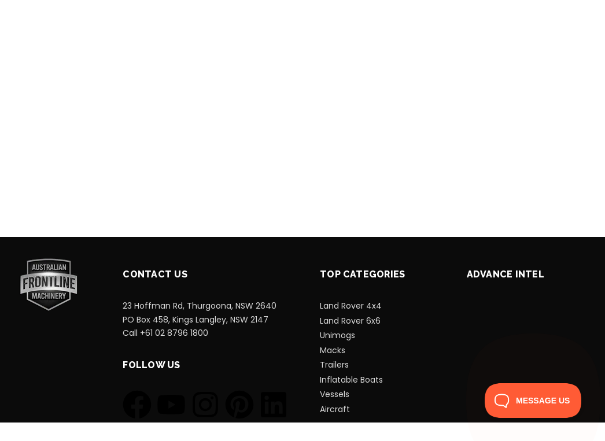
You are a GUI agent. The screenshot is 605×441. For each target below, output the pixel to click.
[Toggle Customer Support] (533, 400)
